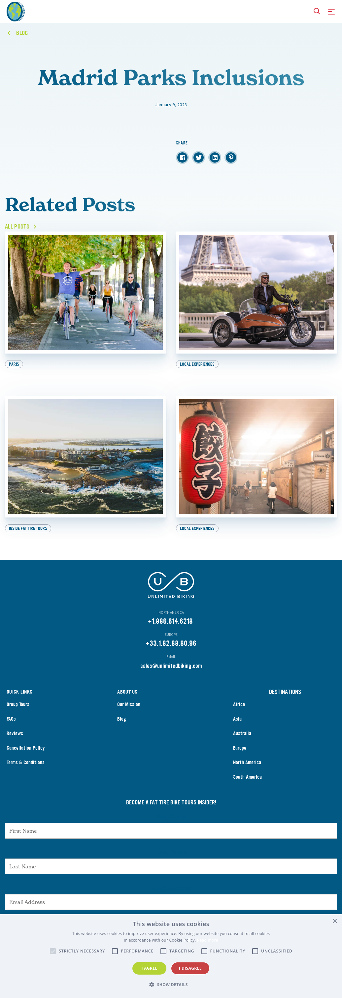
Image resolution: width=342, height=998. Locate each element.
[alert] (171, 956)
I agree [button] (149, 968)
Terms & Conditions (26, 769)
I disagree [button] (190, 968)
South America (247, 784)
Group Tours (18, 711)
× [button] (334, 921)
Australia (242, 740)
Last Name (171, 859)
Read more (207, 940)
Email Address (171, 894)
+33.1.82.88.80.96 (171, 650)
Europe (239, 755)
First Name (171, 823)
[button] (171, 985)
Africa (239, 711)
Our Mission (128, 711)
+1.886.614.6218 (170, 628)
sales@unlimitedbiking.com (171, 673)
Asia (237, 726)
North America (247, 769)
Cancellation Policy (26, 755)
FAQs (11, 726)
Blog (121, 726)
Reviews (15, 740)
